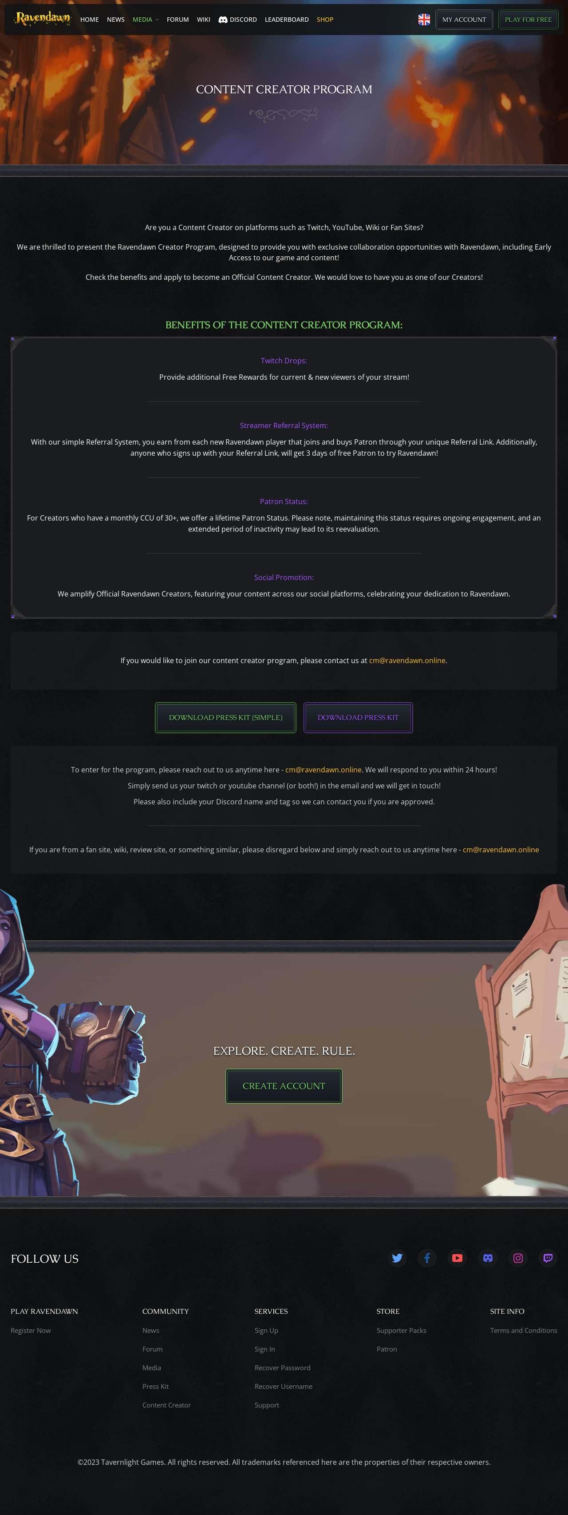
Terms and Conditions (523, 1330)
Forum (178, 20)
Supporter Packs (401, 1330)
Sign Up (266, 1330)
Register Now (31, 1330)
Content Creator (166, 1405)
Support (267, 1405)
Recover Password (283, 1368)
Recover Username (283, 1386)
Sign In (265, 1349)
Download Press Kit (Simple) (225, 717)
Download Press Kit (358, 717)
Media (142, 20)
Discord (237, 20)
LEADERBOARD (287, 20)
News (116, 20)
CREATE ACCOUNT (284, 1086)
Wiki (203, 20)
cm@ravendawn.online (407, 660)
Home (89, 20)
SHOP (325, 20)
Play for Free (528, 20)
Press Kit (155, 1386)
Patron (387, 1349)
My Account (464, 20)
